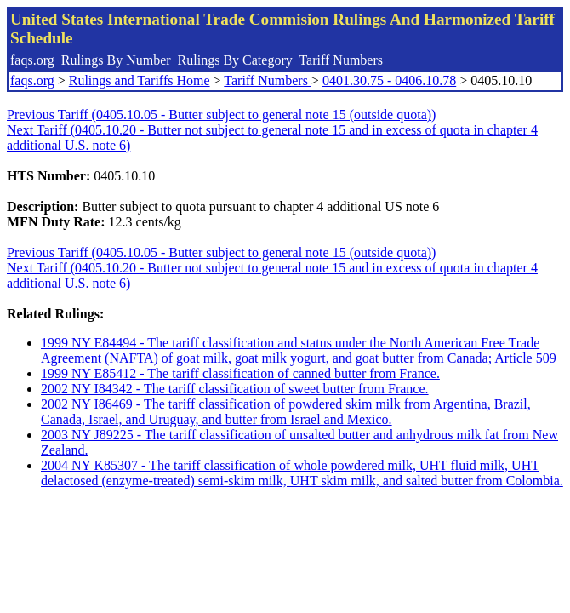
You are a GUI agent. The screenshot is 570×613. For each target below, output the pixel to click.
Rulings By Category (235, 60)
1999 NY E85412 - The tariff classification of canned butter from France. (240, 373)
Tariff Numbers (341, 60)
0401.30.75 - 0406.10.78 (389, 80)
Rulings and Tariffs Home (139, 80)
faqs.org (32, 60)
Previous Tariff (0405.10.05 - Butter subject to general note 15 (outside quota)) (221, 114)
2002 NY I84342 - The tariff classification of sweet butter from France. (235, 388)
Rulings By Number (116, 60)
